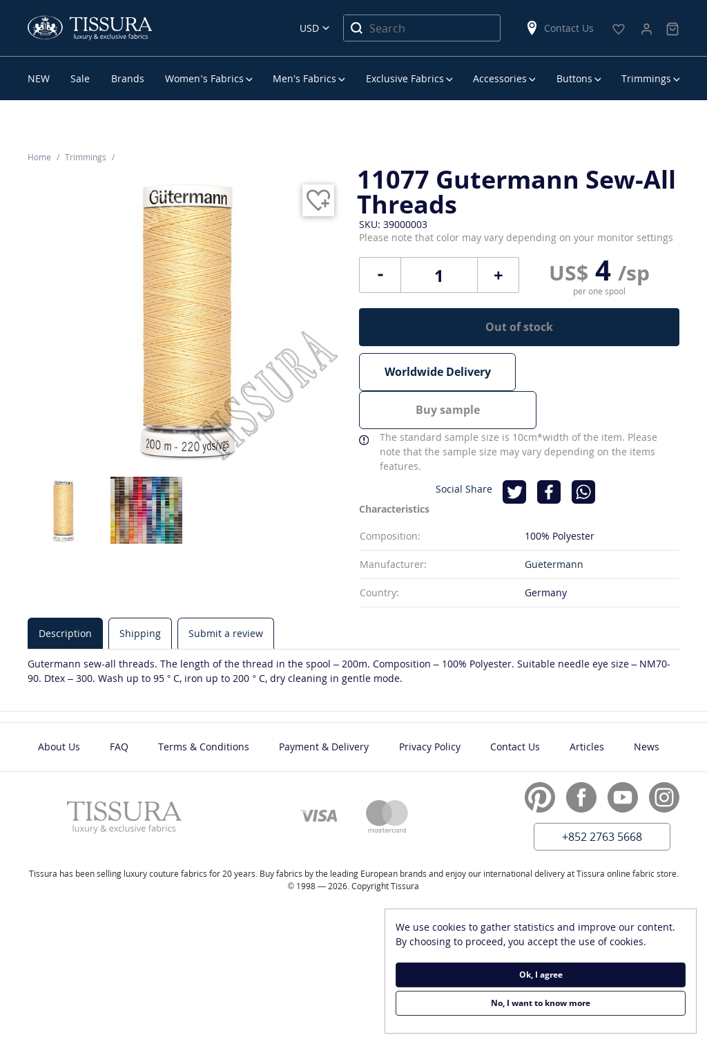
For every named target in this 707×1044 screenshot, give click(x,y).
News (646, 707)
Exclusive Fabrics (405, 78)
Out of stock (519, 326)
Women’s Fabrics (204, 78)
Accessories (500, 78)
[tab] (65, 593)
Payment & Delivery (324, 707)
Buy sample (601, 371)
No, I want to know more (540, 1003)
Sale (80, 78)
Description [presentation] (65, 593)
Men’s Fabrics (304, 78)
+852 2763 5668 (602, 797)
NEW (39, 78)
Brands (127, 78)
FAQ (119, 707)
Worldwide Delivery (438, 371)
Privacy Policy (430, 707)
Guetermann (554, 524)
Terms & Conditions (203, 707)
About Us (59, 707)
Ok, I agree (541, 974)
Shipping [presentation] (140, 593)
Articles (587, 707)
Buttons (574, 78)
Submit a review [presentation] (225, 593)
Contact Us (559, 28)
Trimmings (646, 78)
